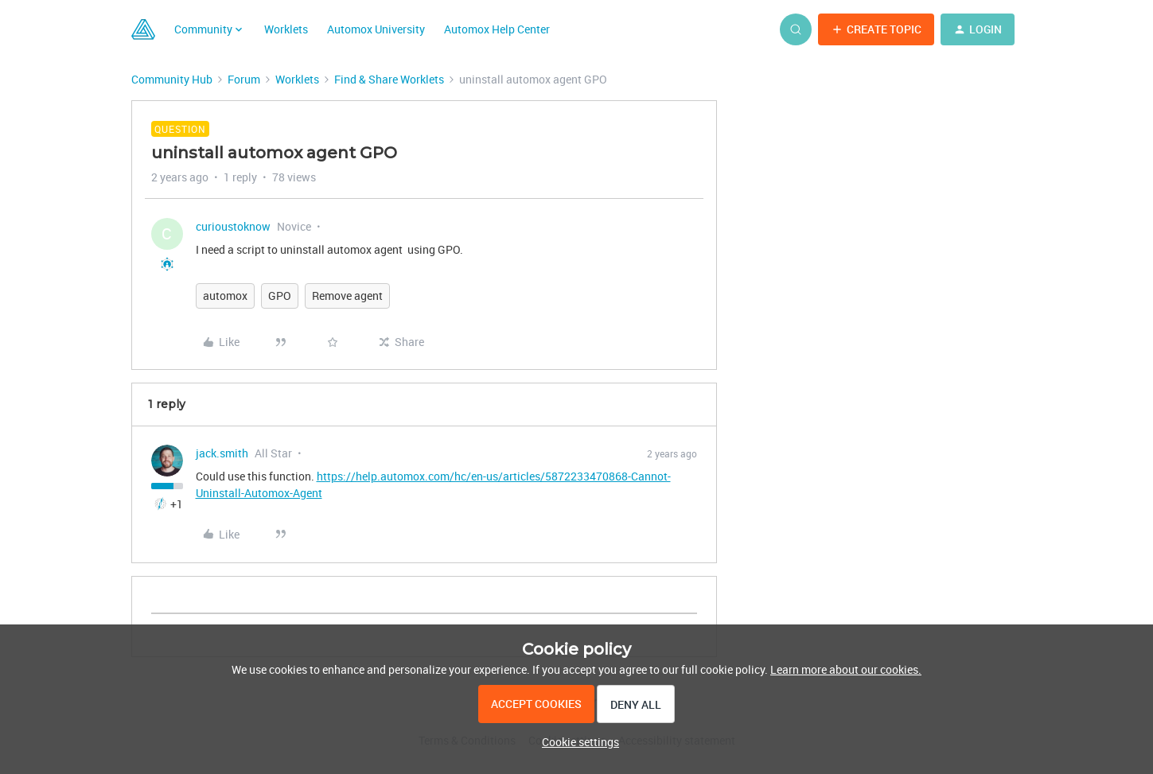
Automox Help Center (497, 29)
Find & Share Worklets (389, 79)
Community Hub (171, 79)
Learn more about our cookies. (845, 669)
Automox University (376, 29)
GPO (279, 295)
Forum (244, 79)
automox (225, 295)
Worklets (286, 29)
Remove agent (347, 295)
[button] (876, 29)
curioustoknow (233, 226)
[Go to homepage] (143, 29)
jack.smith (222, 453)
